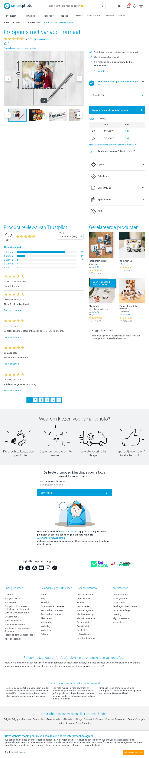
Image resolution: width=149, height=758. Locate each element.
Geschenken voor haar (52, 610)
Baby (43, 598)
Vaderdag (45, 626)
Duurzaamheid (84, 598)
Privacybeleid (83, 622)
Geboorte (45, 634)
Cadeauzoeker (93, 15)
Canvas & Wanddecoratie (16, 612)
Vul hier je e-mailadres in (52, 481)
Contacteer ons (120, 594)
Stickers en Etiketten (14, 624)
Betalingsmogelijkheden (125, 606)
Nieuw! (79, 15)
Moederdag (46, 622)
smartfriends (119, 622)
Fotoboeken (10, 602)
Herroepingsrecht (85, 610)
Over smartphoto (85, 594)
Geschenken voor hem (52, 614)
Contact (122, 15)
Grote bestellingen (122, 610)
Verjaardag (46, 630)
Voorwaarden (83, 606)
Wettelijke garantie (86, 618)
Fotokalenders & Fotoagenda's (19, 634)
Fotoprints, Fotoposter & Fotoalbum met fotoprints (17, 607)
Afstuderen (46, 618)
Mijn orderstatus (121, 618)
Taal (61, 233)
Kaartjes (8, 594)
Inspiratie (109, 15)
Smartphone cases (13, 620)
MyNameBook (11, 616)
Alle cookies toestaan (133, 752)
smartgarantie (120, 598)
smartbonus (119, 602)
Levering (117, 614)
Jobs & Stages (84, 634)
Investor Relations (86, 638)
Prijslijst (81, 630)
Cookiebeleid (83, 626)
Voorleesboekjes (13, 638)
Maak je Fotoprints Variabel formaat (110, 110)
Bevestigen (46, 492)
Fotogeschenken (12, 598)
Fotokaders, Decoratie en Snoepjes (17, 630)
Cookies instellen (15, 752)
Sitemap (81, 602)
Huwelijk (45, 602)
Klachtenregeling (85, 614)
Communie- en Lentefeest (53, 606)
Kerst (43, 594)
